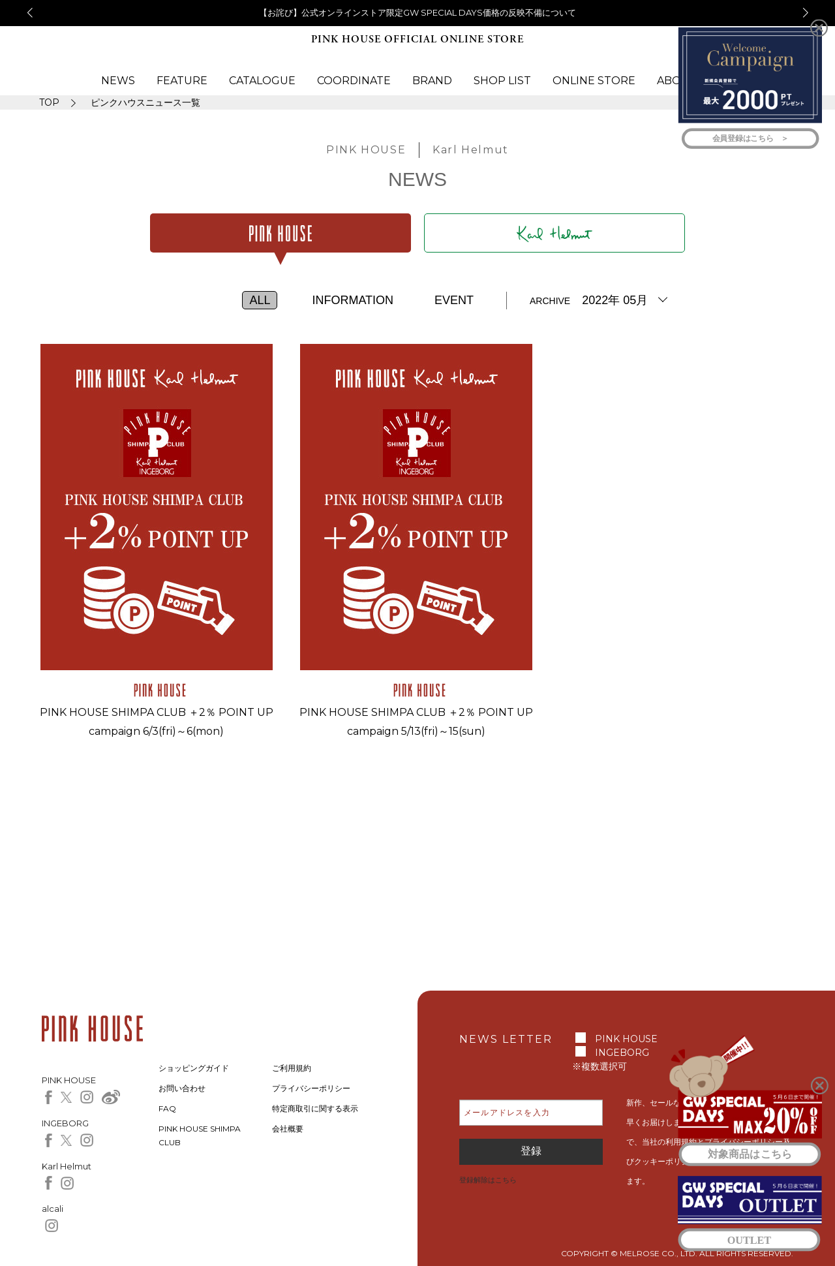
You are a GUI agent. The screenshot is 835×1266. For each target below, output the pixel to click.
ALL (259, 300)
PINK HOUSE (626, 1039)
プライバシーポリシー (311, 1088)
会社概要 (287, 1129)
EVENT (454, 300)
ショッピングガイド (194, 1068)
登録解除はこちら (488, 1179)
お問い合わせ (182, 1088)
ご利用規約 (291, 1068)
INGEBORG (622, 1052)
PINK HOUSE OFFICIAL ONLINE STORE (417, 39)
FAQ (167, 1108)
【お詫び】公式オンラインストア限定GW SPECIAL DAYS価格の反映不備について (417, 12)
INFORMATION (352, 300)
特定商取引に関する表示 (315, 1108)
